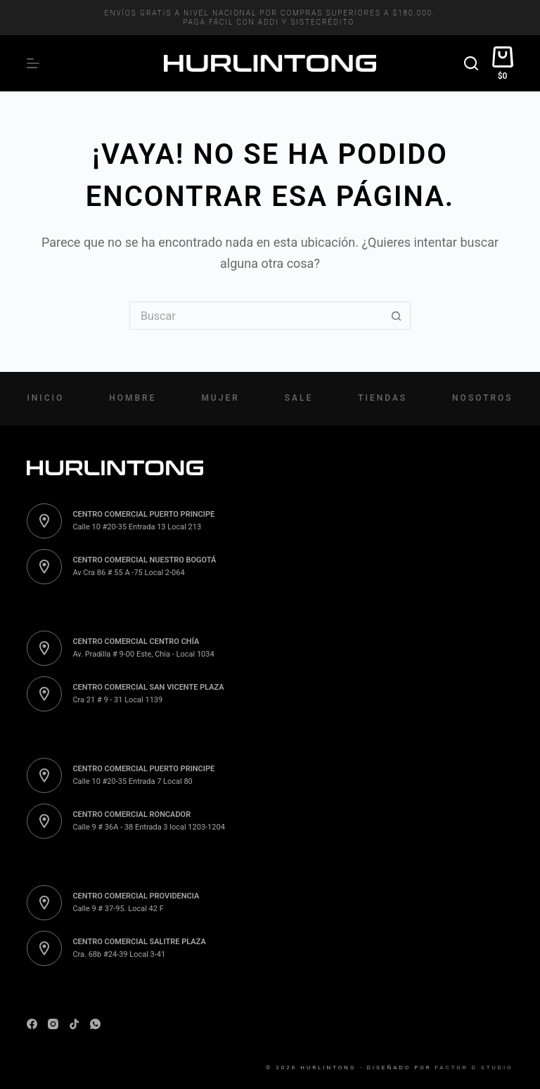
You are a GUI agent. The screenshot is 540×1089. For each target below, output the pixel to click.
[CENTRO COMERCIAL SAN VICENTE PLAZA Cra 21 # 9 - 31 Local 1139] (44, 693)
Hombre (132, 398)
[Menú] (33, 63)
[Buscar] (471, 63)
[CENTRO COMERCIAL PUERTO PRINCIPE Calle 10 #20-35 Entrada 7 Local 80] (44, 775)
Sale (299, 398)
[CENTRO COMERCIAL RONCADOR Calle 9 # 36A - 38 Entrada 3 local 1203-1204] (44, 821)
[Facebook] (32, 1024)
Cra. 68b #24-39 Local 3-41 (118, 954)
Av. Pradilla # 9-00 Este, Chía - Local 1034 (143, 654)
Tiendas (382, 398)
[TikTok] (74, 1024)
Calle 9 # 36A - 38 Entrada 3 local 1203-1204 (148, 827)
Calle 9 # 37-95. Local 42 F (117, 908)
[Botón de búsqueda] (396, 316)
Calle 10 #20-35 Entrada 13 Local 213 (136, 526)
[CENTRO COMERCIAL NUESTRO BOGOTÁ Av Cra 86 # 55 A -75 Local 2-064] (44, 566)
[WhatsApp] (95, 1024)
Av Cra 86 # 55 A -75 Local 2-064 (128, 572)
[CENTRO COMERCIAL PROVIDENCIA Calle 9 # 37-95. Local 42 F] (44, 902)
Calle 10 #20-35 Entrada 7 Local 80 (132, 781)
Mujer (220, 398)
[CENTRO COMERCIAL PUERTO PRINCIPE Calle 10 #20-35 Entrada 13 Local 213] (44, 521)
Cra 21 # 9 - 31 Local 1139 (117, 699)
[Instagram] (53, 1024)
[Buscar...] (255, 316)
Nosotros (482, 398)
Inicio (45, 398)
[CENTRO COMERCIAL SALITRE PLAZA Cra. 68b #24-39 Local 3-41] (44, 948)
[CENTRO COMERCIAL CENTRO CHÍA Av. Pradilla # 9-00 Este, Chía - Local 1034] (44, 648)
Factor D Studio (474, 1067)
